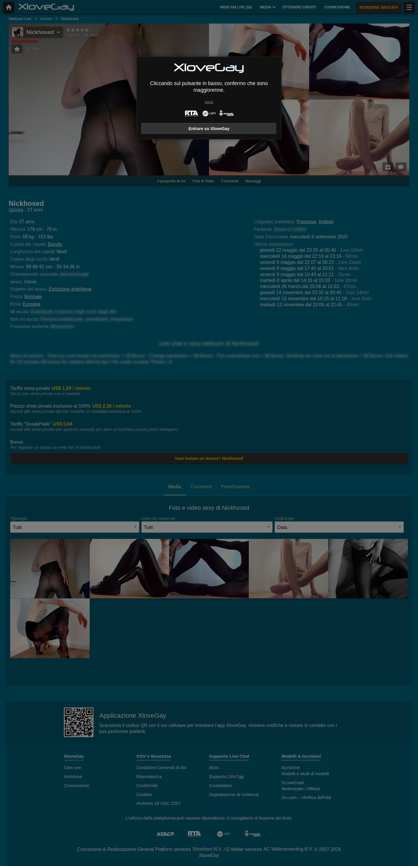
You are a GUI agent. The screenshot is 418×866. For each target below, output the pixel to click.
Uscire (209, 102)
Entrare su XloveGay (209, 128)
